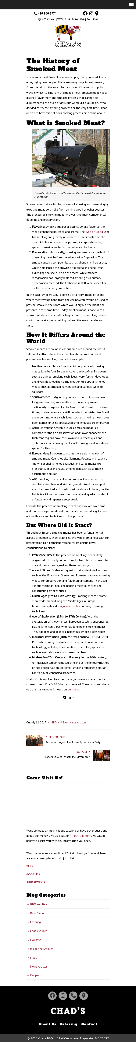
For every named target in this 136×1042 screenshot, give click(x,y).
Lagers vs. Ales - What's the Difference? (67, 757)
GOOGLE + (33, 874)
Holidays (35, 940)
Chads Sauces (38, 931)
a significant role (68, 606)
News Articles (78, 722)
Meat (33, 957)
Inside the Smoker (41, 949)
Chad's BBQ (68, 35)
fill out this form (80, 835)
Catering (35, 922)
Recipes (35, 975)
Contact (89, 1024)
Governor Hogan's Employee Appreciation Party (73, 742)
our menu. (74, 689)
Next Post (83, 751)
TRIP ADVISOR (35, 882)
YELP (29, 866)
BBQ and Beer (59, 722)
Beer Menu (37, 913)
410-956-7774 (45, 13)
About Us (47, 1024)
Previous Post (55, 737)
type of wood (94, 232)
